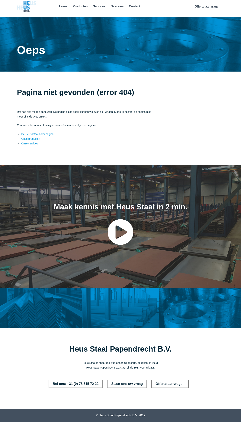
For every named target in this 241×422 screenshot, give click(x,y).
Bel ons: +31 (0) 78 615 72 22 (76, 384)
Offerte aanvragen (170, 384)
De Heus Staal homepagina (37, 134)
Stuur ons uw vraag (127, 384)
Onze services (29, 143)
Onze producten (30, 138)
